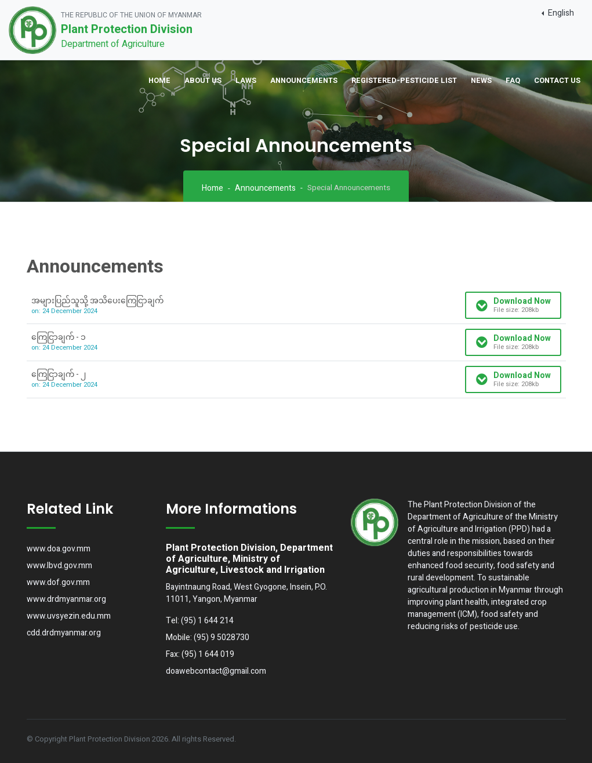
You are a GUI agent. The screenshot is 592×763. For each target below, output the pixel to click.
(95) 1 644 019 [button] (207, 654)
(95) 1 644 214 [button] (207, 621)
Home (159, 80)
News (481, 80)
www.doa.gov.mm (58, 549)
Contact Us (557, 80)
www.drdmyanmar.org (66, 599)
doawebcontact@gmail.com (216, 671)
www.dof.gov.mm (58, 582)
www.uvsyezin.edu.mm (69, 616)
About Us (202, 80)
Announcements (303, 80)
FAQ (513, 80)
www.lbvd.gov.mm (59, 565)
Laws (245, 80)
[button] (557, 13)
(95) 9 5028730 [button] (221, 637)
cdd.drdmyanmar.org (64, 633)
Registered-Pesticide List (404, 80)
